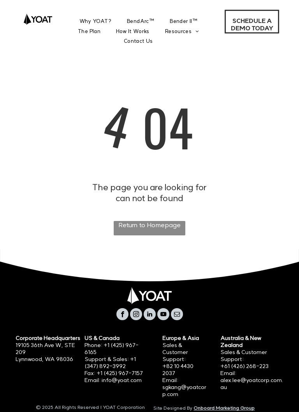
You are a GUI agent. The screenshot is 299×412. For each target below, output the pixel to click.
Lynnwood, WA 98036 (44, 359)
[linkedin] (150, 315)
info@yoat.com (122, 380)
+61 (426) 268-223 (244, 366)
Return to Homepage (149, 225)
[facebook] (122, 315)
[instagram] (136, 315)
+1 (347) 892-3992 (110, 363)
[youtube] (163, 315)
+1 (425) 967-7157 (120, 373)
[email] (177, 315)
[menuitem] (96, 21)
